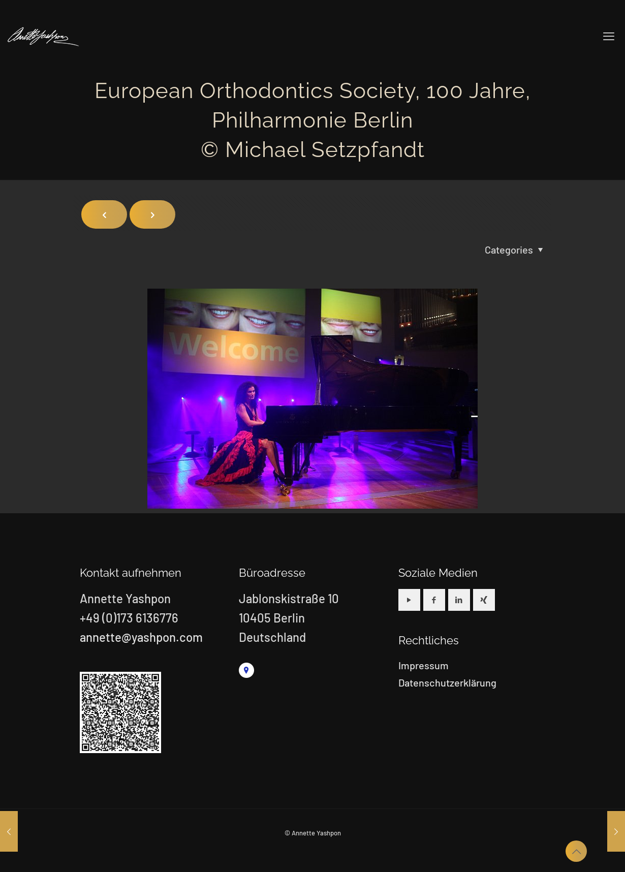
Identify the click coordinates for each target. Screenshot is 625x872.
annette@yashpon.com (141, 637)
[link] (246, 670)
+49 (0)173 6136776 (129, 617)
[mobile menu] (608, 35)
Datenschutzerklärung (447, 682)
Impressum (423, 665)
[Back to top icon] (576, 851)
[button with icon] (409, 600)
